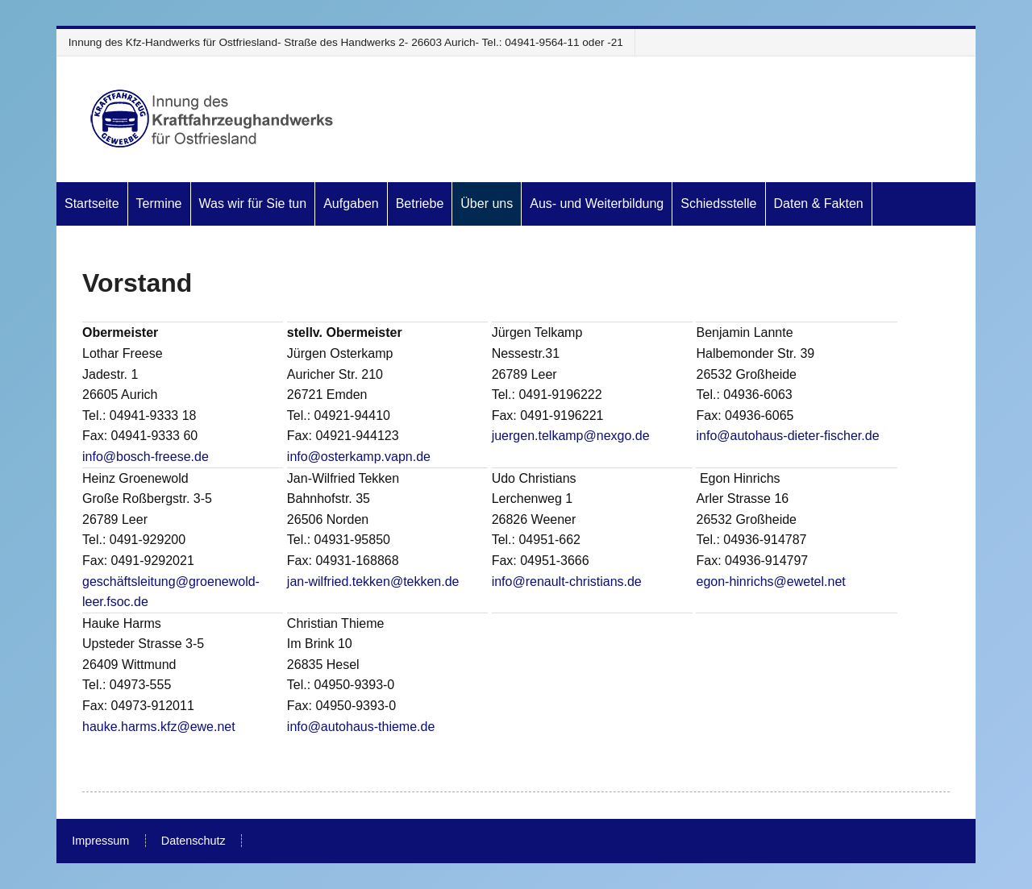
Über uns (486, 203)
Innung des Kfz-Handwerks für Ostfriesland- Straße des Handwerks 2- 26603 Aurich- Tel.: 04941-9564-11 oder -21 (346, 42)
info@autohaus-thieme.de (361, 726)
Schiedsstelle (718, 203)
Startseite (91, 203)
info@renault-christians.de (567, 581)
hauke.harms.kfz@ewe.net (158, 726)
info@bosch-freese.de (145, 456)
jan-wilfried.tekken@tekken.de (373, 581)
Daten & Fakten (818, 203)
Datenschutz (193, 840)
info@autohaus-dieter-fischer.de (787, 435)
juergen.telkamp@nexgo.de (571, 435)
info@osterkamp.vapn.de (359, 456)
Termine (159, 203)
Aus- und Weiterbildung (597, 203)
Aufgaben (351, 203)
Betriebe (420, 203)
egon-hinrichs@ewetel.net (770, 581)
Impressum (100, 840)
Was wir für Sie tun (253, 203)
